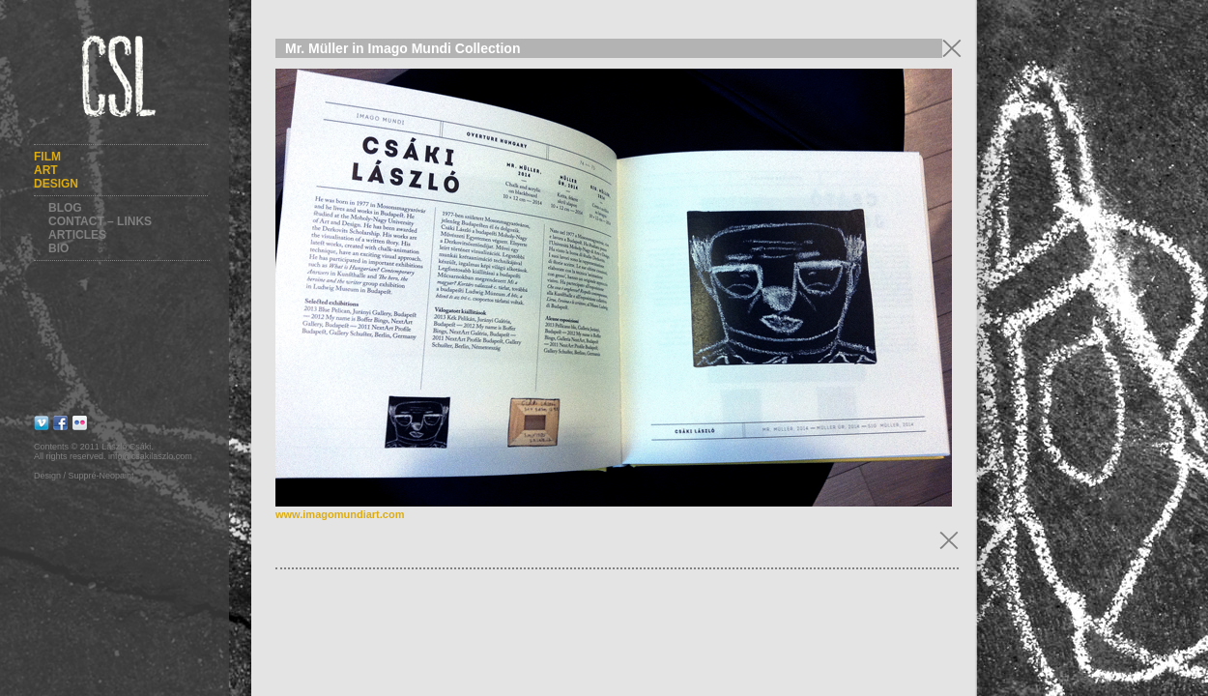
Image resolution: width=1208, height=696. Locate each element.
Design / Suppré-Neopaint (84, 475)
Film (47, 156)
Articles (77, 235)
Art (46, 170)
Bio (58, 248)
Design (56, 183)
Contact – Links (100, 221)
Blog (65, 208)
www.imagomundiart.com (339, 514)
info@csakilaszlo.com (150, 456)
